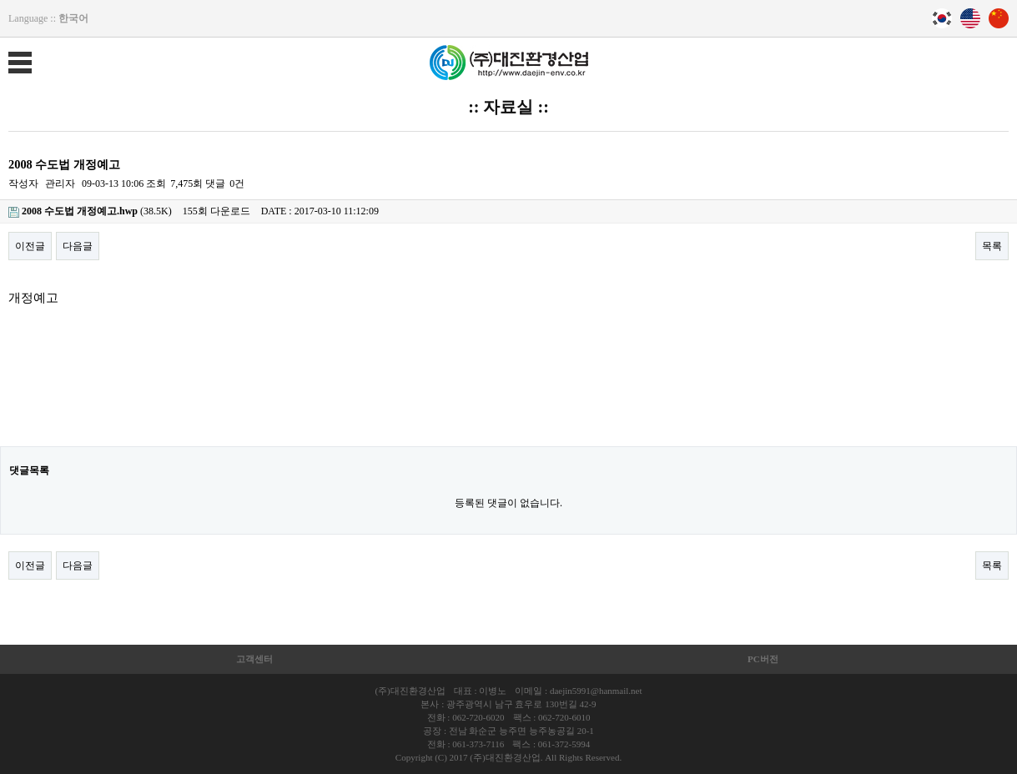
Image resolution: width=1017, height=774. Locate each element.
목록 (992, 246)
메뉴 (8, 51)
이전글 (30, 246)
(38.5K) (90, 211)
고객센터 (254, 659)
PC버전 (763, 659)
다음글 (78, 246)
